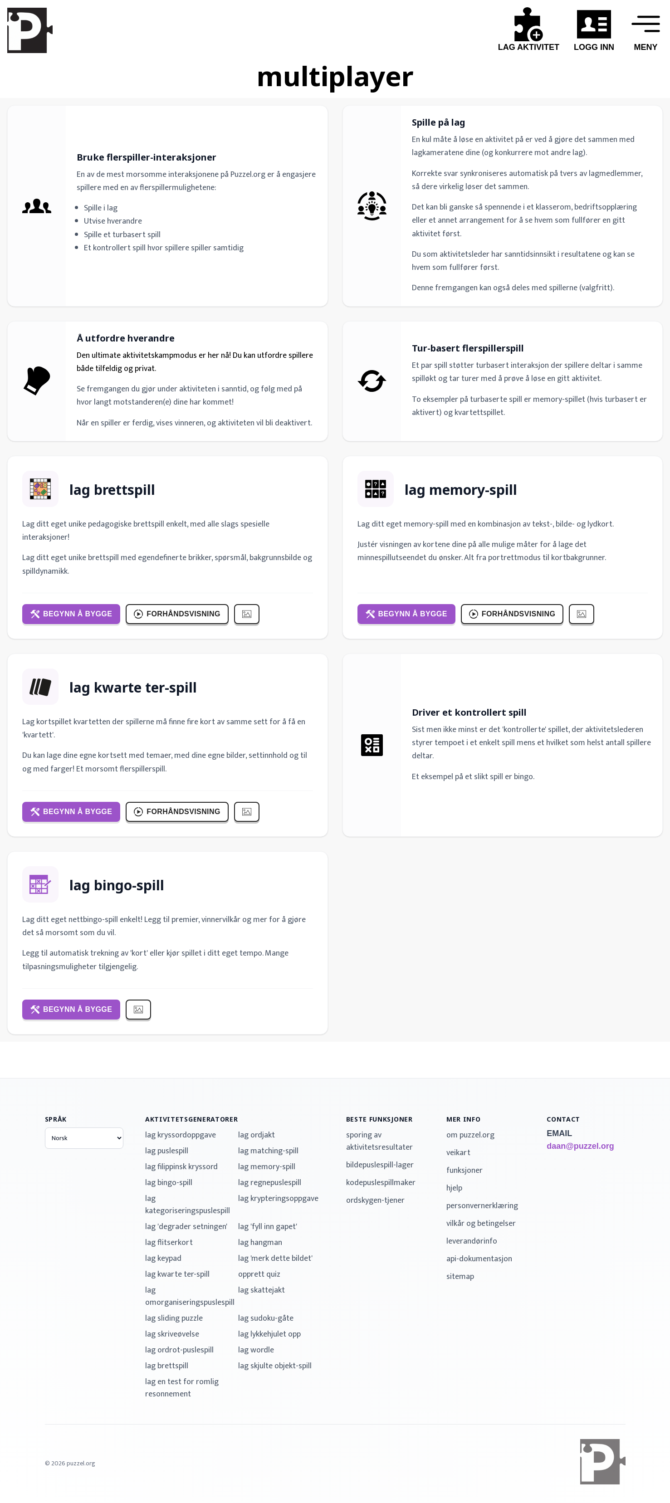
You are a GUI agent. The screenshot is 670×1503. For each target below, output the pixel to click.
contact (563, 1119)
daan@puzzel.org (580, 1146)
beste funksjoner (379, 1119)
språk (56, 1119)
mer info (463, 1119)
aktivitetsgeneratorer (191, 1119)
